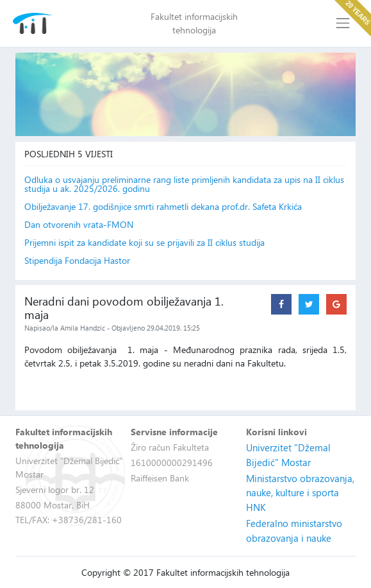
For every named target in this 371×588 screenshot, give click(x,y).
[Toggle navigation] (342, 23)
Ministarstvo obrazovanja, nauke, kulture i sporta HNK (300, 493)
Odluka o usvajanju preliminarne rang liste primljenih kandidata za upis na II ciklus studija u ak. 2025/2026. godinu (184, 184)
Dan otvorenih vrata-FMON (78, 224)
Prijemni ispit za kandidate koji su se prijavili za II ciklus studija (144, 242)
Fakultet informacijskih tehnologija (194, 23)
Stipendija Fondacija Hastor (77, 260)
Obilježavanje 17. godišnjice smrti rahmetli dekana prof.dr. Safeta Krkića (163, 206)
